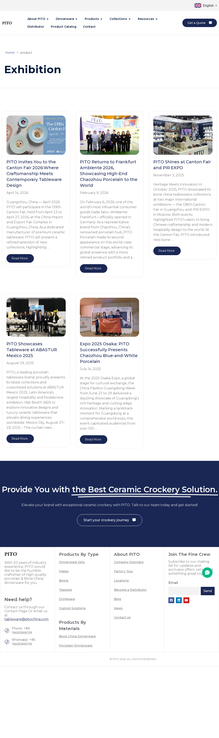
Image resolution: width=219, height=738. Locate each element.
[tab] (38, 19)
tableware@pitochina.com (26, 621)
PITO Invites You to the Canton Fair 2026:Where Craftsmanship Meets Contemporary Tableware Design (34, 175)
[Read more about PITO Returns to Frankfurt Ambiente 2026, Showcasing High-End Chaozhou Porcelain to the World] (93, 270)
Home (10, 54)
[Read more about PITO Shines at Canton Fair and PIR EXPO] (167, 252)
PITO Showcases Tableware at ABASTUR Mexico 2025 (31, 351)
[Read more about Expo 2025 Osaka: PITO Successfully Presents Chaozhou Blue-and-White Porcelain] (93, 441)
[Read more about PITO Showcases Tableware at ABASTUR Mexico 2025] (20, 440)
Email (173, 584)
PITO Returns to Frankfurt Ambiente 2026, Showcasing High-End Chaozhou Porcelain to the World (108, 175)
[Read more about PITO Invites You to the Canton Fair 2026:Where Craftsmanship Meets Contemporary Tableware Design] (20, 260)
